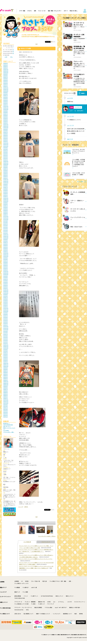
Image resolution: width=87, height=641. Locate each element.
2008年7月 (5, 389)
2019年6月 (5, 188)
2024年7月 (5, 95)
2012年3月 (5, 321)
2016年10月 (5, 237)
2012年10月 (5, 311)
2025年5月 (5, 80)
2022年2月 (5, 139)
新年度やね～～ (6, 423)
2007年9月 (5, 404)
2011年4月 (5, 338)
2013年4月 (5, 302)
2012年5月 (5, 318)
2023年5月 (5, 116)
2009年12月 (5, 363)
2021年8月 (5, 149)
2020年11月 (5, 162)
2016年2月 (5, 250)
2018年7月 (5, 205)
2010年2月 (5, 360)
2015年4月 (5, 265)
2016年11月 (5, 236)
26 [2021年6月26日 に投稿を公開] (13, 53)
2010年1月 (5, 361)
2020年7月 (5, 168)
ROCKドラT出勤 (26, 48)
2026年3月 (5, 64)
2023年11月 (5, 107)
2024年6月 (5, 97)
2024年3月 (5, 101)
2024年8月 (5, 94)
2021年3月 (5, 156)
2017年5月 (5, 227)
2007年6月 (5, 409)
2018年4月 (5, 210)
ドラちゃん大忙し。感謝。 (8, 432)
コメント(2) (20, 506)
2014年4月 (5, 283)
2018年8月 (5, 204)
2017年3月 (5, 230)
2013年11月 (5, 291)
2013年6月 (5, 299)
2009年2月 (5, 378)
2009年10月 (5, 366)
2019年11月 (5, 181)
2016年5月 (5, 245)
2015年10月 (5, 256)
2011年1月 (5, 343)
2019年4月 (5, 191)
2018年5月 (5, 208)
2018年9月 (5, 202)
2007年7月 (5, 407)
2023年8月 (5, 112)
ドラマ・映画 (22, 11)
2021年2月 (5, 158)
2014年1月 (5, 288)
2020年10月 (5, 164)
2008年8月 (5, 387)
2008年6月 (5, 390)
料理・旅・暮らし (73, 11)
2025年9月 (5, 74)
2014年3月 (5, 285)
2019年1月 (5, 196)
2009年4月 (5, 375)
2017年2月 (5, 231)
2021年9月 (5, 147)
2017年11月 (5, 217)
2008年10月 (5, 384)
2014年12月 (5, 271)
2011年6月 (5, 335)
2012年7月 (5, 315)
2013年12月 (5, 289)
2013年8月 (5, 296)
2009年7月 (5, 370)
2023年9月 (5, 110)
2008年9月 (5, 386)
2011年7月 (5, 334)
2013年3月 (5, 303)
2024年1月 (5, 104)
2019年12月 (5, 179)
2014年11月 (5, 273)
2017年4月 (5, 228)
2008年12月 (5, 381)
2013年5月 (5, 300)
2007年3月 (5, 413)
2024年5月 (5, 98)
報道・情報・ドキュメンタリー (55, 11)
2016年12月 (5, 234)
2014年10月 (5, 274)
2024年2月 (5, 103)
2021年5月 (5, 153)
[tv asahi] (7, 11)
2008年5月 (5, 392)
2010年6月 (5, 354)
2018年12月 (5, 198)
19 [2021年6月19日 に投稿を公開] (13, 51)
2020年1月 (5, 178)
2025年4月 (5, 81)
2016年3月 (5, 248)
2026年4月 (5, 63)
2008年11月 (5, 383)
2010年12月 (5, 344)
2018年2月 (5, 213)
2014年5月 (5, 282)
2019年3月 (5, 193)
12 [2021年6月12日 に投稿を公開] (13, 49)
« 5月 (6, 57)
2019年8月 (5, 185)
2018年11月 (5, 199)
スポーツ (66, 11)
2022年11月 (5, 126)
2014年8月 (5, 277)
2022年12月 (5, 124)
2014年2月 (5, 286)
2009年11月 (5, 364)
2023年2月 (5, 121)
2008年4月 (5, 393)
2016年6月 (5, 243)
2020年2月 (5, 176)
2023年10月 (5, 109)
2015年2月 (5, 268)
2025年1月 (5, 86)
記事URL (26, 506)
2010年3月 (5, 358)
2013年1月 (5, 306)
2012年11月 (5, 309)
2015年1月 (5, 269)
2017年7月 (5, 224)
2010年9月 (5, 349)
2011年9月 (5, 331)
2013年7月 (5, 297)
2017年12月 (5, 216)
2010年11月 (5, 346)
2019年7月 (5, 187)
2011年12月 (5, 326)
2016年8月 (5, 240)
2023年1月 (5, 123)
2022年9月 (5, 129)
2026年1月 (5, 67)
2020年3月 (5, 175)
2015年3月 (5, 266)
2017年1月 (5, 233)
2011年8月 (5, 332)
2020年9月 (5, 165)
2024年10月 (5, 90)
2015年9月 (5, 257)
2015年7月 (5, 260)
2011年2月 (5, 341)
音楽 (35, 11)
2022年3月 (5, 138)
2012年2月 (5, 323)
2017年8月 (5, 222)
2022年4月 (5, 136)
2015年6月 (5, 262)
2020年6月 (5, 170)
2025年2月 (5, 84)
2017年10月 (5, 219)
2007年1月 (5, 416)
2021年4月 (5, 155)
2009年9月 (5, 367)
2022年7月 (5, 132)
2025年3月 (5, 83)
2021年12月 (5, 142)
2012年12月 (5, 308)
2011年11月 (5, 328)
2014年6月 (5, 280)
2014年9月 (5, 276)
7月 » (11, 57)
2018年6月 (5, 207)
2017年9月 (5, 220)
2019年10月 (5, 182)
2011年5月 (5, 337)
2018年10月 (5, 201)
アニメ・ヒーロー (42, 11)
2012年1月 (5, 325)
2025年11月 (5, 71)
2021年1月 (5, 159)
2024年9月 (5, 92)
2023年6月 (5, 115)
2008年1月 (5, 398)
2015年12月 (5, 253)
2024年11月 (5, 89)
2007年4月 (5, 412)
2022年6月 (5, 133)
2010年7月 (5, 352)
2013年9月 (5, 294)
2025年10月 (5, 72)
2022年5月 (5, 135)
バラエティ (29, 11)
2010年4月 (5, 357)
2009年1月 (5, 380)
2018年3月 (5, 211)
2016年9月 (5, 239)
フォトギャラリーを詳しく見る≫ (47, 536)
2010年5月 (5, 355)
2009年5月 (5, 374)
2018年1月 (5, 214)
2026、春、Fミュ (7, 426)
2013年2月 (5, 305)
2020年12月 (5, 161)
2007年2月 (5, 415)
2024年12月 (5, 87)
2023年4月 (5, 118)
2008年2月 (5, 396)
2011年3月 (5, 340)
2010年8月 (5, 351)
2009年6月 (5, 372)
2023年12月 (5, 106)
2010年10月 (5, 347)
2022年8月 (5, 130)
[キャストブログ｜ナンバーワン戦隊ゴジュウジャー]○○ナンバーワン (35, 559)
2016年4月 (5, 247)
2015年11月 (5, 254)
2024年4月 (5, 100)
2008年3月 (5, 395)
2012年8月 (5, 314)
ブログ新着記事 (27, 542)
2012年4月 (5, 320)
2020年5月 (5, 172)
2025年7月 (5, 77)
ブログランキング (45, 542)
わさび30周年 (6, 430)
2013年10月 (5, 292)
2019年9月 (5, 184)
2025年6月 (5, 78)
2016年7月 (5, 242)
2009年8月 (5, 369)
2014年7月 (5, 279)
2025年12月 (5, 69)
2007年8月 (5, 406)
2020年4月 (5, 173)
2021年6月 (5, 152)
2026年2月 (5, 66)
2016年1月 (5, 251)
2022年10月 (5, 127)
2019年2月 (5, 195)
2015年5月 (5, 263)
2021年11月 (5, 144)
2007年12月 (5, 400)
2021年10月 (5, 146)
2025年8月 (5, 75)
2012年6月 (5, 317)
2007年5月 (5, 410)
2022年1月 (5, 141)
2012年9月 (5, 312)
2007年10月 (5, 403)
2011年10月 (5, 329)
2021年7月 (5, 150)
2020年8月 (5, 167)
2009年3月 (5, 377)
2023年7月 (5, 113)
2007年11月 (5, 401)
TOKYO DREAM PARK (8, 424)
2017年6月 (5, 225)
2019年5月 (5, 190)
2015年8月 (5, 259)
